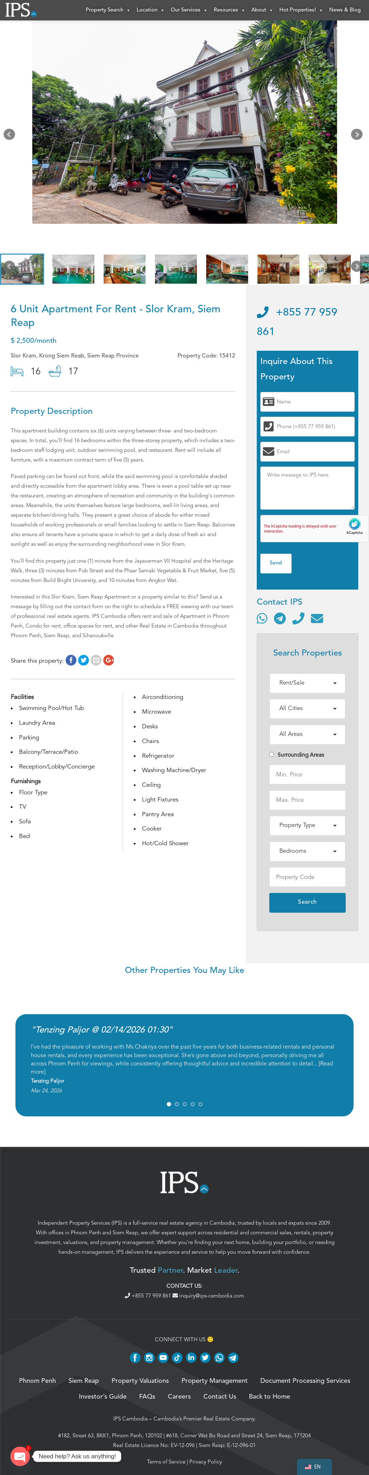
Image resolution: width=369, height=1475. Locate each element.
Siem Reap (125, 1233)
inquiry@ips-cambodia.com (208, 1297)
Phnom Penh (86, 1233)
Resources (230, 11)
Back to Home (269, 1398)
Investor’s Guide (103, 1398)
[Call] (298, 619)
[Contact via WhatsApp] (262, 619)
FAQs (147, 1398)
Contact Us (219, 1398)
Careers (179, 1398)
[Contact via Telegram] (280, 619)
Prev (11, 137)
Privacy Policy (205, 1463)
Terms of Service (166, 1463)
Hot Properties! (301, 11)
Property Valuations (140, 1382)
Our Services (189, 11)
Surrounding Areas (296, 756)
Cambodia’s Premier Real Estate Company (203, 1420)
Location (151, 11)
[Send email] (317, 619)
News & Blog (345, 10)
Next (358, 137)
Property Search (108, 11)
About (262, 11)
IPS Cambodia (130, 1420)
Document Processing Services (305, 1382)
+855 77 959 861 (148, 1297)
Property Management (214, 1382)
